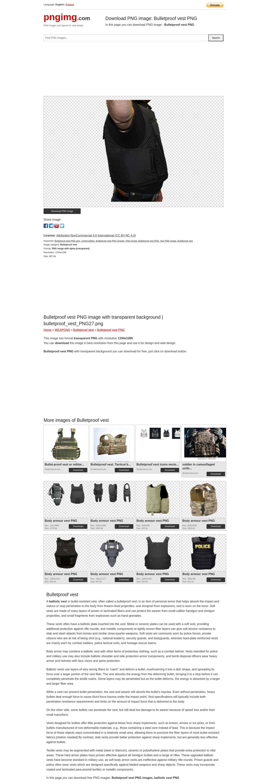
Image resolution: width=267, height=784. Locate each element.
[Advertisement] (133, 70)
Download (78, 470)
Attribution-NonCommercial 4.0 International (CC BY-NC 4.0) (96, 235)
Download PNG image (62, 211)
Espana (70, 4)
